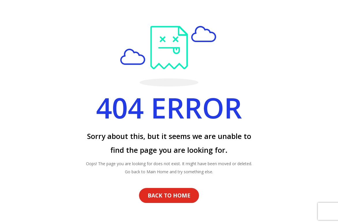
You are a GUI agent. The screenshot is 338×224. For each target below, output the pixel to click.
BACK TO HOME (169, 195)
